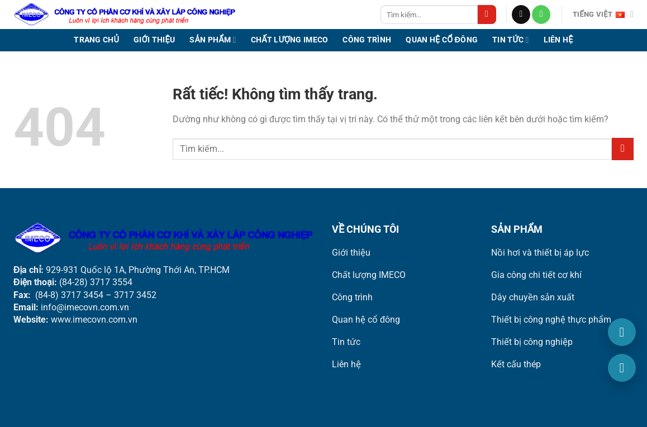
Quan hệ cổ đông (442, 40)
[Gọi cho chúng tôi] (541, 14)
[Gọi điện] (622, 332)
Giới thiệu (154, 40)
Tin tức (510, 40)
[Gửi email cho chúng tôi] (521, 14)
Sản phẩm (212, 40)
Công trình (366, 40)
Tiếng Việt (603, 14)
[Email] (622, 368)
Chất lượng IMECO (290, 40)
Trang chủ (96, 40)
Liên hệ (558, 40)
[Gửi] (487, 14)
